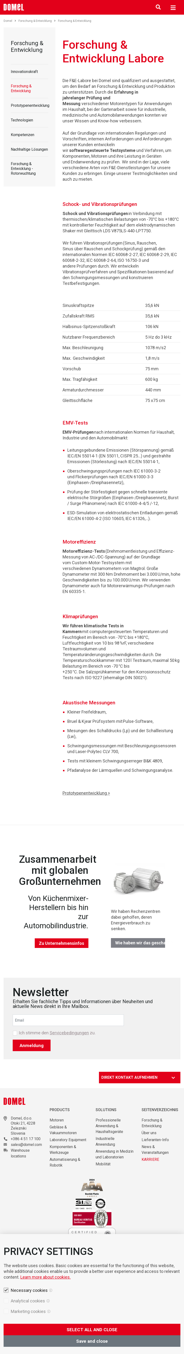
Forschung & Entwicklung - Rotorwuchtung (23, 169)
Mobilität (103, 1164)
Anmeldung (32, 1045)
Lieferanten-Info (155, 1140)
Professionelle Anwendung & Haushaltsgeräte (109, 1126)
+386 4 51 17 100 (25, 1139)
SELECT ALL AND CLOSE (92, 1329)
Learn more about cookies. (45, 1277)
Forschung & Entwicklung (37, 21)
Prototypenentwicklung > (86, 793)
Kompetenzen (22, 134)
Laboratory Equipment (68, 1140)
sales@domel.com (26, 1144)
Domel (10, 21)
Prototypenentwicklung (30, 105)
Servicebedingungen (69, 1032)
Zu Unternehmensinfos (61, 943)
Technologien (22, 120)
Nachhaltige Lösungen (29, 149)
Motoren (57, 1120)
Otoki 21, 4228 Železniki (23, 1126)
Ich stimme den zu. (57, 1033)
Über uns (149, 1133)
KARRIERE (150, 1159)
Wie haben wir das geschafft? (140, 942)
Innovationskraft (24, 71)
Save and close (92, 1341)
